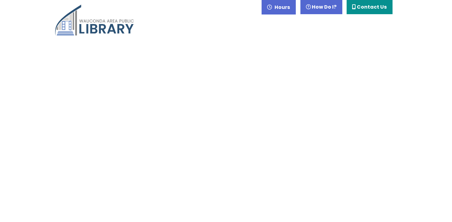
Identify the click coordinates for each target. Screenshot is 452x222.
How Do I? (321, 6)
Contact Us (369, 6)
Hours (282, 7)
